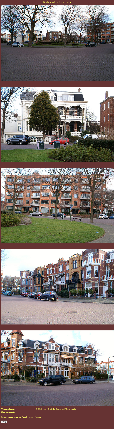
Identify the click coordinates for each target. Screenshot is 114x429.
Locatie (38, 417)
